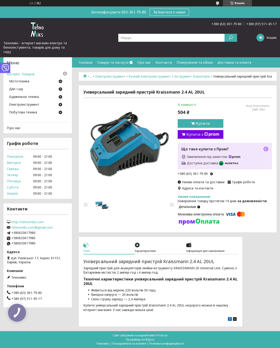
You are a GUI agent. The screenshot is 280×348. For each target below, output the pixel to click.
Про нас (144, 62)
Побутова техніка (23, 112)
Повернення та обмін (195, 62)
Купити (203, 123)
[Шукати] (231, 38)
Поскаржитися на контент (129, 343)
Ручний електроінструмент (150, 76)
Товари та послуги (112, 62)
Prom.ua (161, 335)
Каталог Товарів (20, 74)
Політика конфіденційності (166, 343)
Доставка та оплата (234, 62)
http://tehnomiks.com (27, 222)
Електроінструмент (110, 76)
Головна (85, 62)
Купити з (202, 134)
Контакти (164, 62)
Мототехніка (19, 81)
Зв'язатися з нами (169, 12)
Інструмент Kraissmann (192, 76)
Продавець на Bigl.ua (140, 339)
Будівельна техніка (24, 97)
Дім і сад (16, 89)
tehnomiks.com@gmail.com (32, 227)
